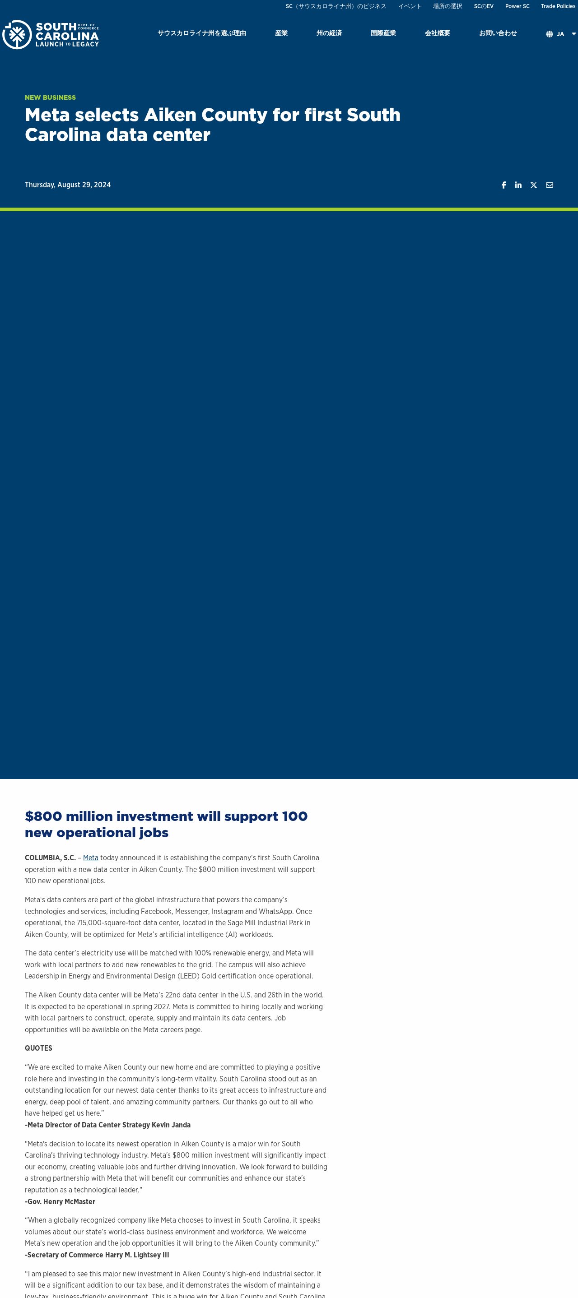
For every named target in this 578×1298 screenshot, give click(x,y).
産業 (281, 33)
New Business (50, 97)
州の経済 (329, 33)
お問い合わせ (498, 33)
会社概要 (437, 33)
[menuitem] (202, 34)
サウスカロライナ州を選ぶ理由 (202, 33)
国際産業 (383, 33)
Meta (90, 857)
